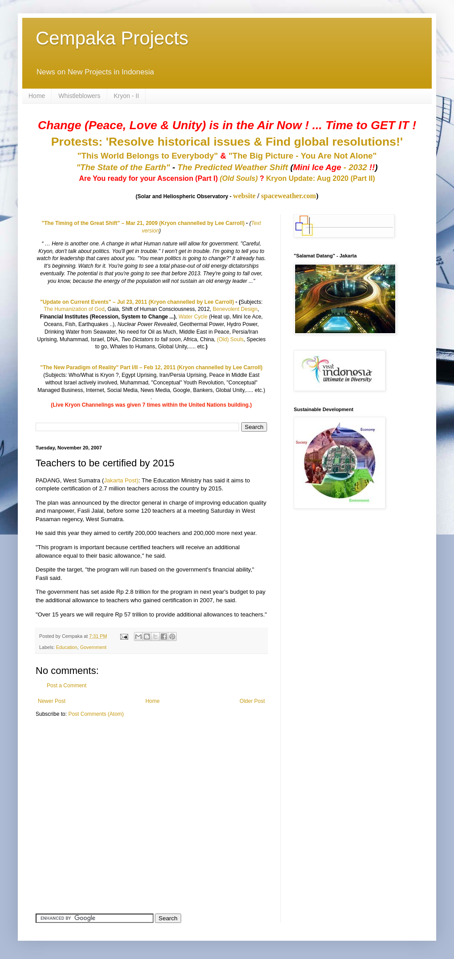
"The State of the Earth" (123, 167)
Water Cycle (192, 317)
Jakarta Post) (121, 480)
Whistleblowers (79, 95)
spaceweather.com (288, 196)
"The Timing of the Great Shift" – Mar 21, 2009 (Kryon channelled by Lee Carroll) (143, 223)
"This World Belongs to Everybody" (147, 155)
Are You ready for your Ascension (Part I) (149, 178)
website (244, 196)
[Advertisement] (91, 786)
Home (36, 95)
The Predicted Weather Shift (233, 167)
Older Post (252, 701)
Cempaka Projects (112, 38)
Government (93, 647)
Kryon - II (126, 95)
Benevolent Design (235, 309)
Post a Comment (66, 685)
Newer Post (51, 701)
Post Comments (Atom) (96, 714)
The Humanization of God (74, 309)
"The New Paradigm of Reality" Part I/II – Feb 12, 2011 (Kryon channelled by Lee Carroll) (151, 367)
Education (66, 647)
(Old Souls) (239, 178)
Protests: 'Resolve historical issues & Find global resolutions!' (227, 141)
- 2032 (334, 167)
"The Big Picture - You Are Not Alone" (302, 155)
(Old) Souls (230, 339)
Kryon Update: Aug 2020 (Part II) (320, 178)
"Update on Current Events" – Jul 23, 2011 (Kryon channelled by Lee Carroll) (137, 302)
